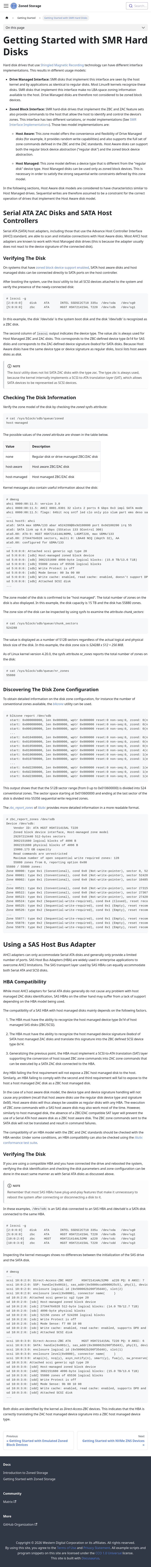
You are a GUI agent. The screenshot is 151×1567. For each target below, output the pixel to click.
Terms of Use (66, 1548)
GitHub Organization (20, 1524)
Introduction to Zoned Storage (25, 1473)
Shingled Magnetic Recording (62, 65)
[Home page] (7, 18)
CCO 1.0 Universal (109, 1553)
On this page (15, 27)
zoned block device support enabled (62, 267)
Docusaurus (90, 1558)
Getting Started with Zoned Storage (29, 1479)
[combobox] (137, 5)
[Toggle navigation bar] (6, 6)
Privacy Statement (96, 1548)
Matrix (9, 1502)
